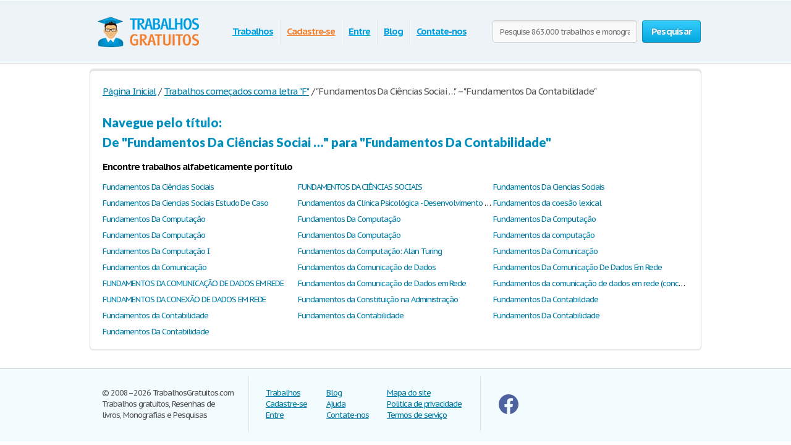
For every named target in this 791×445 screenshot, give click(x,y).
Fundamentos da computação (543, 235)
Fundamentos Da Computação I (156, 251)
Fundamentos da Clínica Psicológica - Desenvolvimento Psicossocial (411, 203)
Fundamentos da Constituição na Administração (378, 299)
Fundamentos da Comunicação (154, 267)
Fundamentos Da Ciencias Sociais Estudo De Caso (185, 203)
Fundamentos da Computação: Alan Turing (369, 251)
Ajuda (335, 404)
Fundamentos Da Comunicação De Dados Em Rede (577, 267)
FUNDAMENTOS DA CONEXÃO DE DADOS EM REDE (184, 299)
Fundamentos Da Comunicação (545, 251)
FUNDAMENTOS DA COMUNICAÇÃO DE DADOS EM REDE (193, 283)
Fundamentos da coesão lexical (547, 203)
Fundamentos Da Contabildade (545, 299)
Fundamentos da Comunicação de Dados (367, 267)
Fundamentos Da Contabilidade (546, 315)
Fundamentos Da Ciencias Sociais (548, 187)
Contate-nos (442, 31)
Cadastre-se (311, 31)
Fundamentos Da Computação (154, 219)
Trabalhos (252, 31)
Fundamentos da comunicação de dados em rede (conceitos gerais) (606, 283)
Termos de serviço (417, 415)
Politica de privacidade (424, 404)
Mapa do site (409, 393)
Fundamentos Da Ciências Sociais (158, 187)
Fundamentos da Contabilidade (155, 315)
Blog (393, 31)
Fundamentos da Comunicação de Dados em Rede (382, 283)
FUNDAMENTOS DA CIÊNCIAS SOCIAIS (360, 187)
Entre (359, 31)
